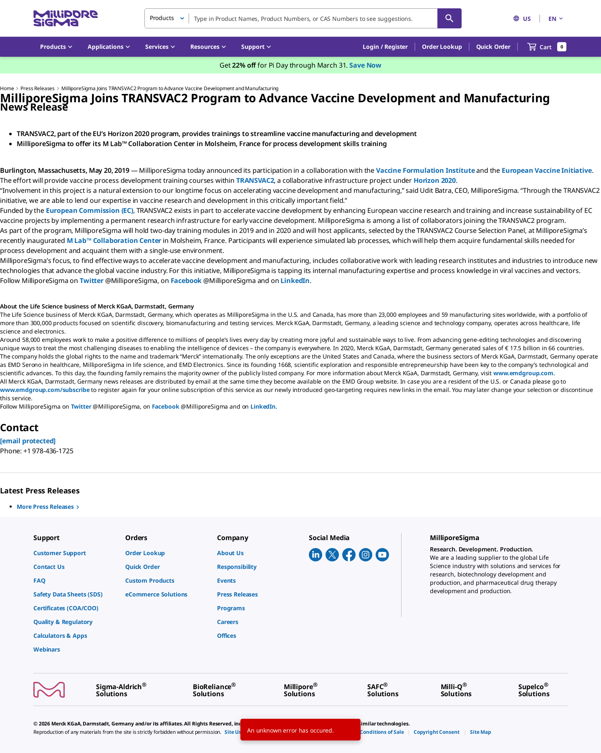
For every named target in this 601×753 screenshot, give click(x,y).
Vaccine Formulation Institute (425, 170)
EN (556, 19)
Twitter (92, 280)
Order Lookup (442, 47)
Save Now (365, 65)
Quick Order (493, 47)
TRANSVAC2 (255, 180)
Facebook (186, 280)
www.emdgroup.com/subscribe (44, 390)
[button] (385, 47)
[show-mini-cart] (547, 47)
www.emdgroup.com (523, 373)
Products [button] (162, 18)
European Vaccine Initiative (547, 170)
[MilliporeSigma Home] (65, 18)
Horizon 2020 (435, 180)
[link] (75, 553)
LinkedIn (295, 280)
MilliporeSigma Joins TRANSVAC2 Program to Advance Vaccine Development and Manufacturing (169, 88)
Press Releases (37, 88)
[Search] (449, 18)
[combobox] (303, 18)
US (522, 19)
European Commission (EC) (89, 210)
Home (7, 88)
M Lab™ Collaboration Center (114, 240)
